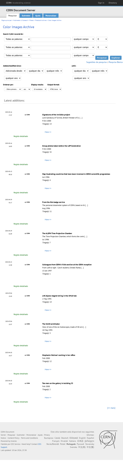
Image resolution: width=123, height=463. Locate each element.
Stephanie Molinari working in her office (58, 355)
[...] (81, 118)
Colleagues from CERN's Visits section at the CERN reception (67, 264)
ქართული (89, 441)
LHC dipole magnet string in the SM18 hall (59, 296)
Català (57, 438)
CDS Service (15, 444)
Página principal (6, 20)
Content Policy (13, 438)
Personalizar (50, 15)
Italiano (72, 441)
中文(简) (82, 447)
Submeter (26, 15)
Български (48, 438)
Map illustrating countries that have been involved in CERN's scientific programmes (76, 174)
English (82, 438)
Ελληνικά (74, 438)
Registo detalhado (21, 136)
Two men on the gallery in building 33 (57, 383)
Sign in (101, 2)
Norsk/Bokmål (53, 444)
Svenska (73, 447)
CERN (18, 2)
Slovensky (89, 444)
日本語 (80, 441)
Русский (80, 444)
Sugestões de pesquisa (96, 62)
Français (56, 441)
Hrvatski (64, 441)
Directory (113, 2)
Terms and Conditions (29, 438)
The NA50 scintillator (51, 324)
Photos (31, 20)
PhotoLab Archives (41, 20)
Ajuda (37, 15)
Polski (62, 444)
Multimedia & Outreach (20, 20)
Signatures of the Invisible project (56, 114)
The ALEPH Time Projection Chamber (57, 233)
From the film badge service (53, 202)
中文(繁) (90, 447)
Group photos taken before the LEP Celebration (61, 146)
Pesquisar (12, 15)
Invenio (14, 441)
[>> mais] (111, 408)
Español (90, 438)
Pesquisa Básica (116, 62)
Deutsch (64, 438)
